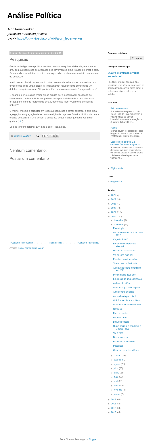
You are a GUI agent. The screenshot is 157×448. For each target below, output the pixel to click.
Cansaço (117, 309)
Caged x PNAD (120, 239)
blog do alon (116, 181)
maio (116, 377)
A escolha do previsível (124, 296)
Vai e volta (118, 333)
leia (20, 121)
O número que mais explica (126, 287)
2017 (114, 408)
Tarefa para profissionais (125, 263)
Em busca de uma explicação (127, 279)
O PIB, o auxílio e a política (126, 300)
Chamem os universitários (126, 350)
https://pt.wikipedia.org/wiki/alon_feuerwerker (49, 38)
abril (116, 381)
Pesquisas (118, 346)
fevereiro (118, 389)
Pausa (113, 128)
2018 (114, 403)
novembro (119, 224)
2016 (114, 412)
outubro (118, 355)
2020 (114, 216)
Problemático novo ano (124, 275)
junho (117, 372)
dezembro (119, 220)
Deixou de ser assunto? (124, 250)
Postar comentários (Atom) (31, 248)
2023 (114, 203)
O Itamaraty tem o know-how (127, 304)
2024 (114, 199)
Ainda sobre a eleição (123, 292)
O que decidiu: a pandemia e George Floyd (127, 327)
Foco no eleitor (120, 313)
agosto (117, 364)
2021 (114, 212)
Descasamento (120, 337)
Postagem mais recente (21, 242)
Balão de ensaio (121, 322)
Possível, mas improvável (125, 259)
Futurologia (118, 228)
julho (116, 368)
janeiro (117, 394)
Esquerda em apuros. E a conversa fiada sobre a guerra (124, 143)
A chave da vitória (122, 283)
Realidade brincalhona (124, 341)
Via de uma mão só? (123, 255)
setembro (118, 359)
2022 (114, 208)
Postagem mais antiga (88, 242)
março (117, 385)
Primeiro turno (120, 317)
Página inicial (55, 242)
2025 (114, 195)
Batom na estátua (119, 108)
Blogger (93, 439)
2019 (114, 399)
